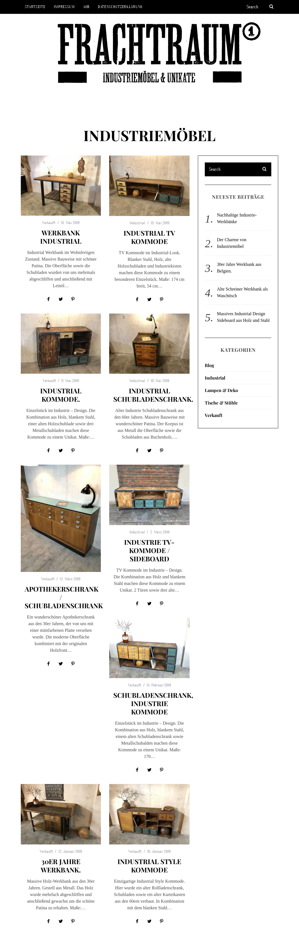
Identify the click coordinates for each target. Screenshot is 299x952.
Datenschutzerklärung (120, 6)
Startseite (35, 6)
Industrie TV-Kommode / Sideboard (149, 550)
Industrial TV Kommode (149, 237)
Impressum (64, 6)
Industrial (137, 223)
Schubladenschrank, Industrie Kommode (153, 703)
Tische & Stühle (221, 403)
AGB (86, 6)
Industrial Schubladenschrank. (153, 394)
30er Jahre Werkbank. (61, 865)
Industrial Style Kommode (149, 865)
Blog (209, 365)
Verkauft (48, 222)
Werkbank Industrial (60, 236)
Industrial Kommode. (60, 394)
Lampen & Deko (221, 390)
